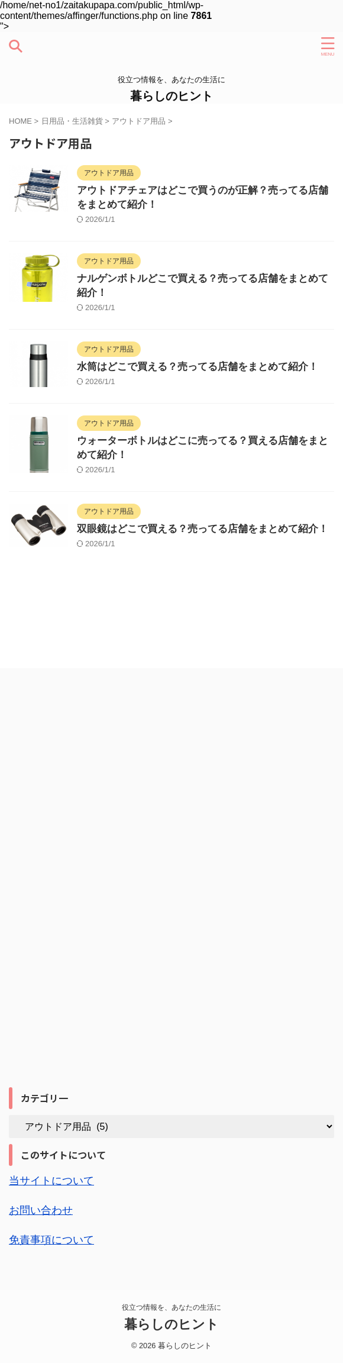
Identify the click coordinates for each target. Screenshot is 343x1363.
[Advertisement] (97, 898)
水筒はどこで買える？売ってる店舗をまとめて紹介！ (197, 366)
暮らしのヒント (171, 95)
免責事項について (51, 1240)
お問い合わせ (41, 1210)
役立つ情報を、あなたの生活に (171, 1307)
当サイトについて (51, 1181)
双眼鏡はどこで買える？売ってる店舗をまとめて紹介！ (202, 528)
